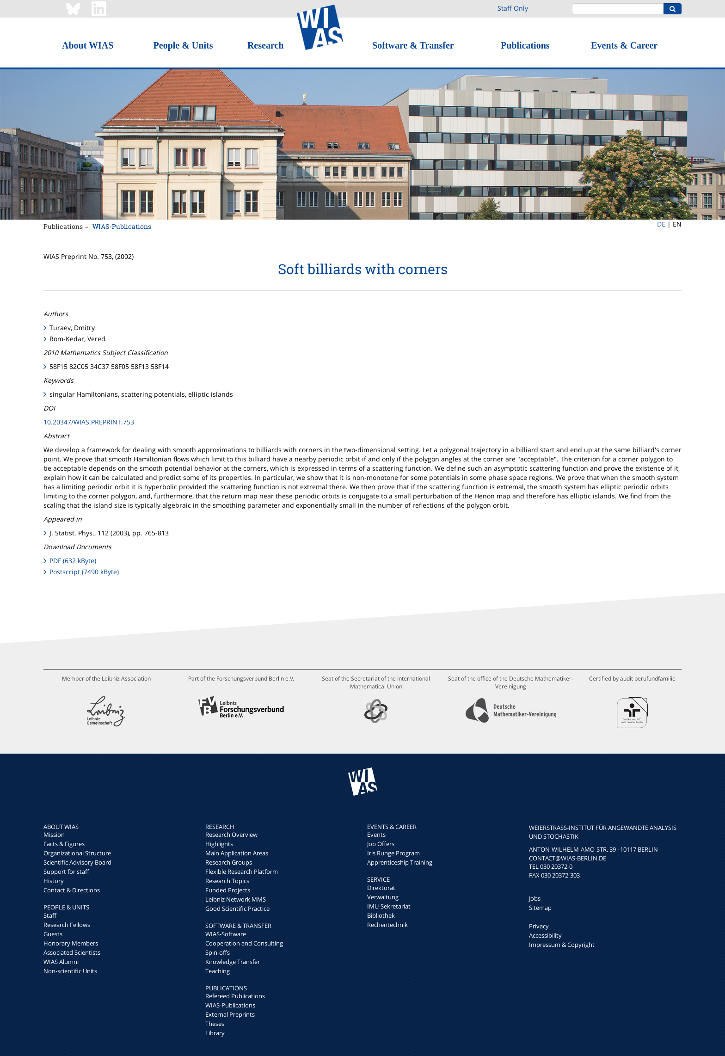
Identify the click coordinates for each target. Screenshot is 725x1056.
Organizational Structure (77, 853)
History (53, 881)
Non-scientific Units (70, 971)
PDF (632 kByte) (72, 560)
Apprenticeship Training (399, 862)
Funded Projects (227, 890)
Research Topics (227, 881)
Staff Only (513, 8)
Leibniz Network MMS (235, 899)
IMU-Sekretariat (389, 906)
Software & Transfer (413, 45)
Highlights (219, 844)
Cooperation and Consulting (244, 943)
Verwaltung (383, 897)
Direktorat (381, 888)
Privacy (539, 926)
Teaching (217, 971)
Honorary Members (70, 943)
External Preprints (230, 1014)
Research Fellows (66, 925)
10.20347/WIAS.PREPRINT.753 (88, 421)
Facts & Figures (64, 844)
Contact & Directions (71, 890)
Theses (214, 1023)
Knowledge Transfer (232, 962)
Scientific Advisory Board (77, 862)
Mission (54, 834)
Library (215, 1033)
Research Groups (228, 862)
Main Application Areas (236, 853)
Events (376, 834)
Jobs (535, 898)
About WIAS (87, 45)
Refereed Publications (235, 996)
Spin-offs (217, 952)
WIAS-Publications (121, 226)
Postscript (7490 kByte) (84, 571)
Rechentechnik (387, 925)
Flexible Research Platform (241, 871)
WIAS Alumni (61, 962)
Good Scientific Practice (237, 908)
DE (661, 224)
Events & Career (624, 45)
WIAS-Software (225, 934)
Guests (52, 934)
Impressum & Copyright (562, 944)
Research (265, 45)
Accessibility (545, 935)
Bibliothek (381, 915)
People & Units (183, 45)
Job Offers (380, 844)
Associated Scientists (71, 952)
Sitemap (540, 907)
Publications (525, 45)
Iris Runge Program (393, 853)
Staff (49, 915)
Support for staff (66, 871)
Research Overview (231, 834)
